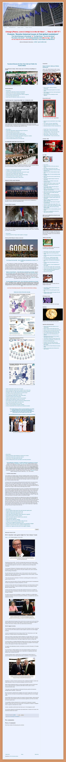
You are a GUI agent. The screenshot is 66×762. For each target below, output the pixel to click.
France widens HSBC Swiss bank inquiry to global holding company (51, 187)
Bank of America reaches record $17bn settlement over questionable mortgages (20, 523)
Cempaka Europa (16, 5)
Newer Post (8, 754)
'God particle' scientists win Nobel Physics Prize (52, 338)
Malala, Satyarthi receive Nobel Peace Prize (51, 328)
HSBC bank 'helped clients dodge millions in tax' (14, 513)
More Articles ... (9, 454)
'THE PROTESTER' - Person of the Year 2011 (52, 135)
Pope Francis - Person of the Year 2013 (50, 133)
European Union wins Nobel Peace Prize (51, 342)
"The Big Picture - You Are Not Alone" (44, 36)
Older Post (37, 754)
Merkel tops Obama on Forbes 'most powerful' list (52, 125)
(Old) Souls (33, 277)
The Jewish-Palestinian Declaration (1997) (51, 258)
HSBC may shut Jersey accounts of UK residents (52, 191)
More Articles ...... (9, 90)
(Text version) (31, 471)
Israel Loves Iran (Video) (48, 271)
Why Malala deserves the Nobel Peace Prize (51, 331)
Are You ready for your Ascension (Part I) (22, 39)
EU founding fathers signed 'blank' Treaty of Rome (14, 177)
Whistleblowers (12, 27)
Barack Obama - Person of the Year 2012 (51, 134)
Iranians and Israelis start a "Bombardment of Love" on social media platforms (51, 270)
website (35, 41)
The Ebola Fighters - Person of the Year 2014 (51, 131)
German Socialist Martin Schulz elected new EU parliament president (18, 405)
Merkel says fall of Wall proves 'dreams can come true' (15, 97)
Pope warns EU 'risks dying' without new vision (14, 394)
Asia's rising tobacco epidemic (11, 518)
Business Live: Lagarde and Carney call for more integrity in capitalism (18, 526)
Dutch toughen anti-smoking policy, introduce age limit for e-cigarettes (18, 514)
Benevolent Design (34, 273)
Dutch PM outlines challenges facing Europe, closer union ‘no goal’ (17, 172)
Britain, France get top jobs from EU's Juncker (14, 403)
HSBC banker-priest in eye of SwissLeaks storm (52, 196)
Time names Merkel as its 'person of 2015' (51, 124)
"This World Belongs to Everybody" (21, 36)
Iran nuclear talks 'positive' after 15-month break (52, 266)
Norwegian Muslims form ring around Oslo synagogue (22, 410)
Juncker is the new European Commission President (15, 404)
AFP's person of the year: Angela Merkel (51, 123)
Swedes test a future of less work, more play (22, 292)
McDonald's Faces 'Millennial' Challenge (13, 519)
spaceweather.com (42, 41)
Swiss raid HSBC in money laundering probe (51, 194)
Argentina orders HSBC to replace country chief (52, 183)
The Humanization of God (10, 273)
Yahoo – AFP (7, 537)
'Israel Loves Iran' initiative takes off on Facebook (52, 268)
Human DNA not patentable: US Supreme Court (52, 339)
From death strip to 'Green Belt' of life (12, 95)
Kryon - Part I (20, 27)
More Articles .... (9, 129)
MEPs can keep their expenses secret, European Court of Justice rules (18, 390)
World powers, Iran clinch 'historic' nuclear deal (52, 251)
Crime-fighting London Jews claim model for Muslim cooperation (22, 411)
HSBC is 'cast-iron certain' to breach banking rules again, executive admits (51, 189)
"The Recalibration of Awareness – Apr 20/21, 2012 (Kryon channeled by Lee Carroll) (21, 462)
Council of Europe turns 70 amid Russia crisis (14, 137)
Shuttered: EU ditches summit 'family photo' (13, 396)
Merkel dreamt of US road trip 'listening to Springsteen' (15, 93)
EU (8, 716)
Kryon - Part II (29, 27)
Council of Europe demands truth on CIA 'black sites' (15, 138)
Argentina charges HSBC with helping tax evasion (52, 205)
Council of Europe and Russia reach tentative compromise (16, 134)
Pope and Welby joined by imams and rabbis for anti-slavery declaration (22, 414)
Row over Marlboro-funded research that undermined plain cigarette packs (19, 510)
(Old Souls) (35, 39)
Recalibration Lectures (18, 463)
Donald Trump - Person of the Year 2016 (51, 129)
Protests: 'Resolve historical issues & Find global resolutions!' (33, 34)
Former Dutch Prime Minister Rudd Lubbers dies (14, 173)
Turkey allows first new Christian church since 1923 (22, 412)
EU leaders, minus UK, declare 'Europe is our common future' (16, 392)
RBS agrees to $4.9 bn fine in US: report (51, 168)
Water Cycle (28, 274)
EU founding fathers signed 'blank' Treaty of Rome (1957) (16, 395)
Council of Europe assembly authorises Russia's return (15, 133)
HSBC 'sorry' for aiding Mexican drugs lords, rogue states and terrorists (51, 212)
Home (5, 27)
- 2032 (48, 38)
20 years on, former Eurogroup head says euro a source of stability (17, 169)
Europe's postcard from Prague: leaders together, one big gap (16, 234)
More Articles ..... (9, 233)
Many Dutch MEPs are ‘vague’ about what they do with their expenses (18, 391)
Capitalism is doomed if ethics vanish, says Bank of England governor (18, 524)
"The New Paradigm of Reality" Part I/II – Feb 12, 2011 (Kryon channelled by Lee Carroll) (22, 281)
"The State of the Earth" (18, 38)
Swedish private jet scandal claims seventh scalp (14, 511)
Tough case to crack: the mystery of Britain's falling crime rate (16, 520)
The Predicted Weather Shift (34, 38)
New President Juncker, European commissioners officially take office (18, 400)
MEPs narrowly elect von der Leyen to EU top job (14, 388)
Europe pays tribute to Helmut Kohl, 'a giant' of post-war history (17, 174)
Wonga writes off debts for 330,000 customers (14, 515)
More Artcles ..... (9, 509)
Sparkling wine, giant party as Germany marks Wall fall (15, 91)
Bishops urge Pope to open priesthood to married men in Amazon (17, 455)
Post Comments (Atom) (14, 756)
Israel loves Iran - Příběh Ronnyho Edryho (51, 257)
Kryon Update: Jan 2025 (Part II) (46, 39)
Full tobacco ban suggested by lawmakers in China (15, 522)
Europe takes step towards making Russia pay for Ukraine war (17, 130)
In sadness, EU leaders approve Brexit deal (13, 170)
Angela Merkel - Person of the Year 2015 (51, 130)
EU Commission (12, 716)
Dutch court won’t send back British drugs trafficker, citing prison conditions (19, 135)
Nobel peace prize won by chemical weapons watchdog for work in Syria (51, 336)
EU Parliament (17, 716)
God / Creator (25, 463)
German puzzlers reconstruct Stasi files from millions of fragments (17, 94)
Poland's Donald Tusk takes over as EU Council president (16, 398)
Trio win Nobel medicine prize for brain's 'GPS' (52, 332)
